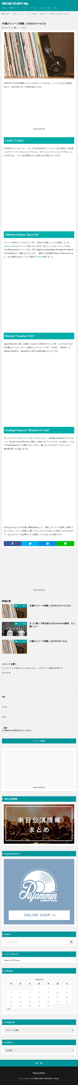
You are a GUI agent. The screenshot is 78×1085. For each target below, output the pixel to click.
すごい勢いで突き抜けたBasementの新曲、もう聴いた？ (52, 625)
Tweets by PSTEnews (12, 960)
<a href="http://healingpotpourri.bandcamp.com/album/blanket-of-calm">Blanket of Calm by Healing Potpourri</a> (39, 489)
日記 (48, 8)
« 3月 (8, 1009)
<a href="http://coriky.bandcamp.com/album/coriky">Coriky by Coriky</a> (39, 195)
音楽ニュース (14, 8)
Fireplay (38, 257)
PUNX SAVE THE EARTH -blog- (15, 3)
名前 (3, 697)
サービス (34, 8)
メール (4, 707)
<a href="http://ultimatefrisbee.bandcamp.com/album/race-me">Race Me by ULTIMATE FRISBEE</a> (39, 296)
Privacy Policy (39, 1073)
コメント (6, 672)
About (4, 8)
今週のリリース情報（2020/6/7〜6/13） (55, 14)
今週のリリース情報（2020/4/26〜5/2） (48, 641)
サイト (4, 717)
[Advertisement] (39, 108)
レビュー (25, 8)
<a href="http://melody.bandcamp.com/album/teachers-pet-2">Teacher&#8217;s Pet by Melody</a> (39, 391)
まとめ (42, 8)
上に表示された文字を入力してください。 (17, 730)
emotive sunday (10, 246)
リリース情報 (31, 14)
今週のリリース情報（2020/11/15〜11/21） (50, 605)
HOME (6, 14)
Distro (55, 8)
